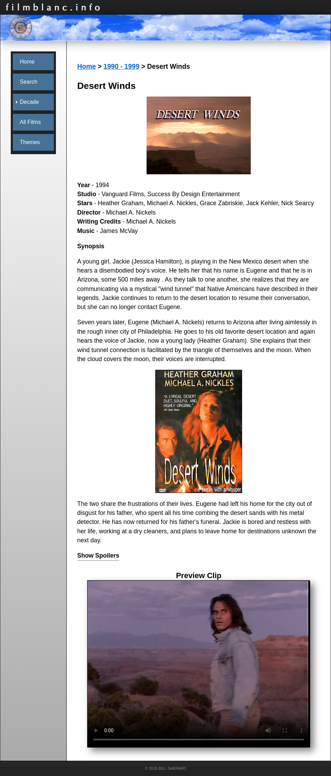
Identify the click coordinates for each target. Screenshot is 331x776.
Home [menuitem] (27, 62)
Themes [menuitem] (30, 142)
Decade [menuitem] (29, 102)
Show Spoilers (98, 555)
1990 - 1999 (121, 66)
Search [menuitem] (29, 82)
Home (86, 66)
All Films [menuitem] (30, 122)
